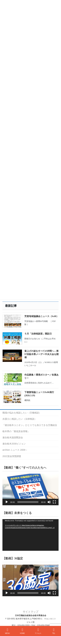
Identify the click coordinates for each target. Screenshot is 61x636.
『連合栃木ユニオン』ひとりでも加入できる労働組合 (29, 425)
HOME (22, 631)
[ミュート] (49, 502)
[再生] (6, 502)
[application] (30, 489)
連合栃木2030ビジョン (14, 443)
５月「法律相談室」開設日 (38, 334)
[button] (30, 489)
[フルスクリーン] (54, 502)
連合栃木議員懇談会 (12, 437)
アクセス (38, 631)
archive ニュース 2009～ (14, 450)
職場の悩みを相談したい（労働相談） (21, 412)
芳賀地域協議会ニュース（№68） (41, 316)
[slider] (28, 502)
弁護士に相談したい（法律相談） (19, 419)
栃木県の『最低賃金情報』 (16, 431)
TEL (53, 631)
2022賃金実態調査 (11, 456)
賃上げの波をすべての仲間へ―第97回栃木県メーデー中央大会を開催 (41, 354)
